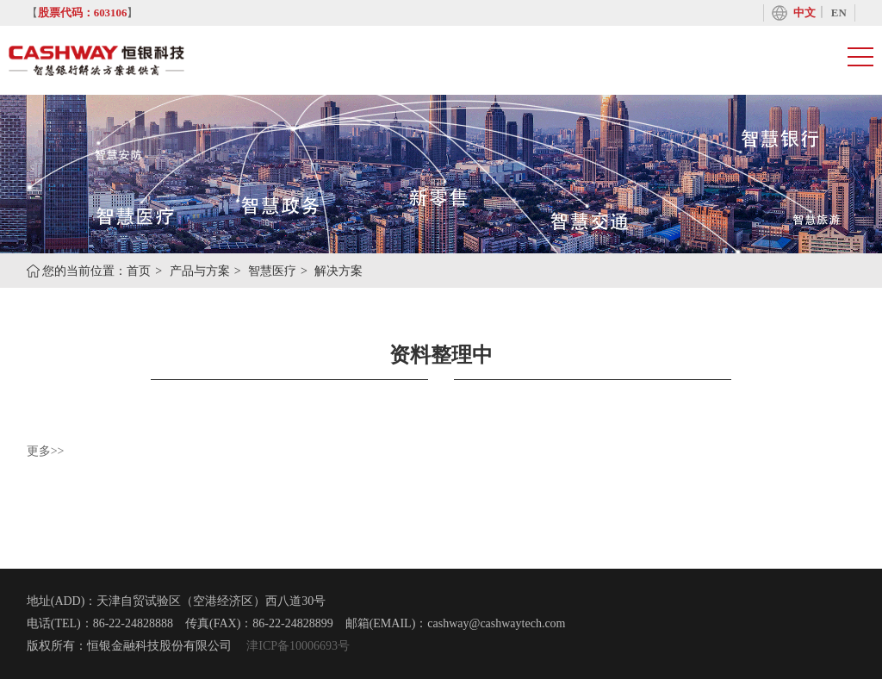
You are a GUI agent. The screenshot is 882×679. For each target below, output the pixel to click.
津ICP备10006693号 (297, 645)
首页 (139, 271)
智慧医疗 (272, 271)
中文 (804, 13)
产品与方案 (200, 271)
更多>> (46, 451)
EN (839, 13)
